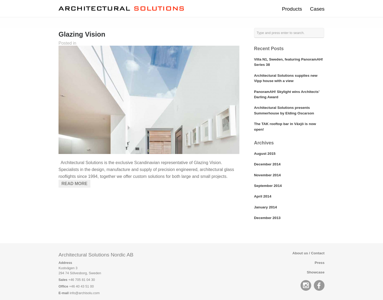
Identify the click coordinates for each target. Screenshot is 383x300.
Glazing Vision (82, 34)
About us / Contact (308, 253)
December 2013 (267, 218)
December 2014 (267, 164)
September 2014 (268, 186)
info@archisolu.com (85, 293)
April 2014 (262, 196)
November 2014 (267, 175)
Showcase (316, 272)
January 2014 (265, 207)
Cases (317, 9)
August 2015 (265, 154)
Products (292, 9)
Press (319, 263)
